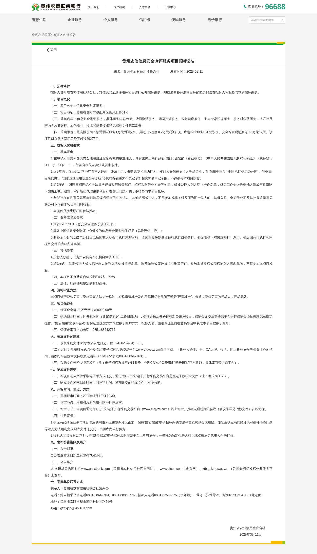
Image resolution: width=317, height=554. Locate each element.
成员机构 (120, 7)
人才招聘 (144, 7)
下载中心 (170, 7)
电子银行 (214, 20)
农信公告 (69, 35)
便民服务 (178, 20)
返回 (51, 50)
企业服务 (75, 20)
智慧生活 (39, 20)
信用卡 (144, 20)
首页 (56, 35)
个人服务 (110, 20)
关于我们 (93, 7)
